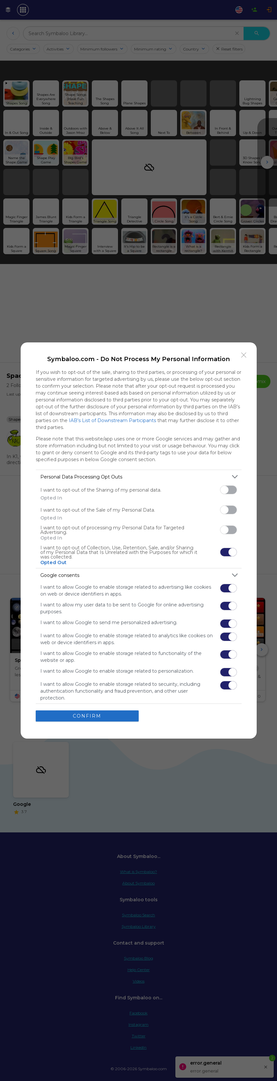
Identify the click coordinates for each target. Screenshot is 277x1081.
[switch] (228, 489)
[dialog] (139, 540)
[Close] (244, 355)
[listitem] (139, 476)
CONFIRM (87, 716)
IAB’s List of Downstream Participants (112, 420)
